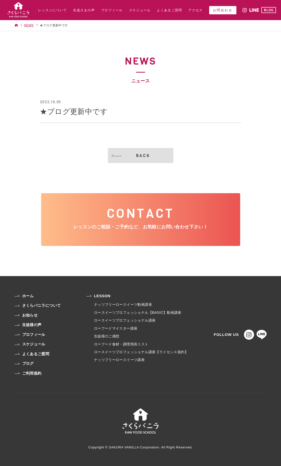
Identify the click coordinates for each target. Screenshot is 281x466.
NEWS (29, 25)
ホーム (24, 296)
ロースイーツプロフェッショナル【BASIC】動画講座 (137, 312)
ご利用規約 (28, 373)
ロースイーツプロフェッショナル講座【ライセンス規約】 (141, 352)
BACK (131, 155)
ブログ (24, 363)
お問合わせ (223, 10)
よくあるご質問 (32, 354)
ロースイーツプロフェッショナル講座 (125, 320)
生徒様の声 (28, 325)
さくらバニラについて (38, 305)
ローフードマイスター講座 (116, 328)
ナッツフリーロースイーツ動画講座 (123, 304)
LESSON (98, 296)
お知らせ (26, 315)
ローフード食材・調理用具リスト (121, 344)
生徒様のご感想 (106, 336)
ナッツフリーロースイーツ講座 (119, 360)
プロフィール (30, 334)
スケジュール (30, 344)
